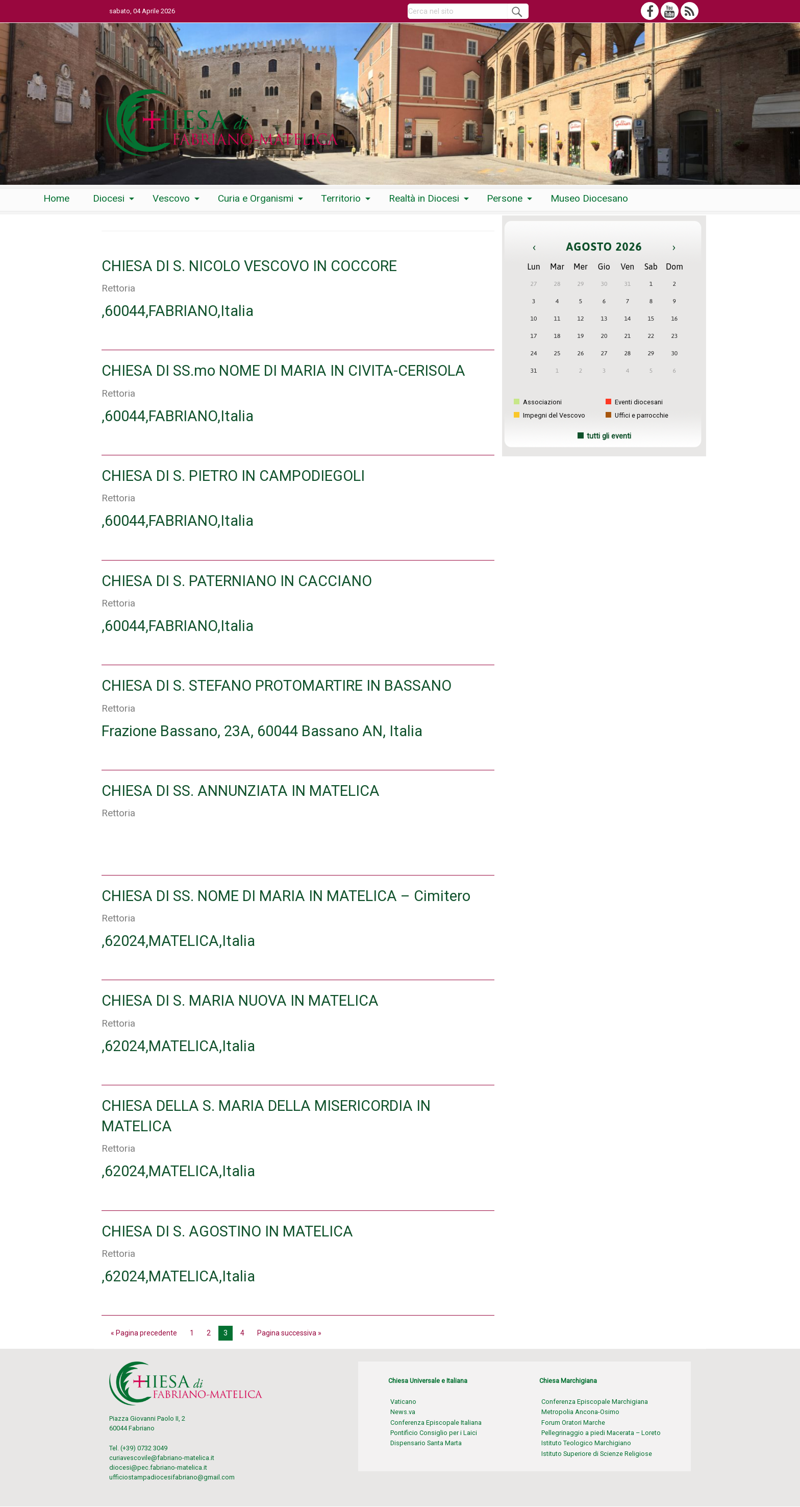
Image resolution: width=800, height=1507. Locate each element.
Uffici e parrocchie (637, 415)
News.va (402, 1412)
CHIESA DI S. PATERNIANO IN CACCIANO (237, 581)
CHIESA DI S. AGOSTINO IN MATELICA (227, 1231)
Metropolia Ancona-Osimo (580, 1412)
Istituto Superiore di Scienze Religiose (596, 1453)
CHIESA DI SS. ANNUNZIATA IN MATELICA (241, 790)
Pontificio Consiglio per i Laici (433, 1433)
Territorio (341, 198)
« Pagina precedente (144, 1333)
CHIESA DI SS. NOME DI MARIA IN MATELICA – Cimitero (286, 896)
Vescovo (171, 198)
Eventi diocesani (634, 402)
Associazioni (538, 402)
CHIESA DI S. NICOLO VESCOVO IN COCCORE (249, 266)
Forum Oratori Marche (573, 1422)
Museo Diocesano (589, 198)
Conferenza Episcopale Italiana (436, 1422)
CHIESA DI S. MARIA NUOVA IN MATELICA (240, 1000)
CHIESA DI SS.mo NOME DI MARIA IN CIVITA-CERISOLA (283, 370)
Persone (504, 198)
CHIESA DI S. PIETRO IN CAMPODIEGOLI (233, 475)
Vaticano (403, 1401)
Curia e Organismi (255, 198)
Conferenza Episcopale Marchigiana (594, 1401)
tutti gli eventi (609, 436)
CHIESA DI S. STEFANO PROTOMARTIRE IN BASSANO (277, 685)
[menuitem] (56, 199)
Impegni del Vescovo (549, 415)
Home (56, 198)
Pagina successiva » (289, 1333)
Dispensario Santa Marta (426, 1443)
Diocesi (108, 198)
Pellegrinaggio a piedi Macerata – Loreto (601, 1433)
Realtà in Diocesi (424, 198)
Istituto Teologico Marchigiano (586, 1443)
